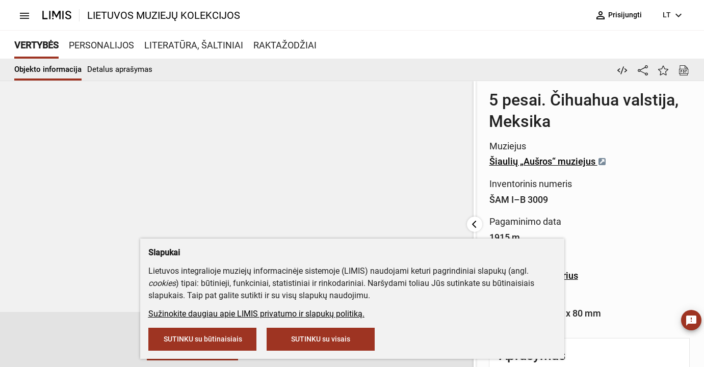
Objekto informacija (48, 69)
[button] (32, 340)
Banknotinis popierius (455, 196)
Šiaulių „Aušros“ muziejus (470, 128)
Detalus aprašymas (119, 69)
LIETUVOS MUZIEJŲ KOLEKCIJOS (163, 15)
